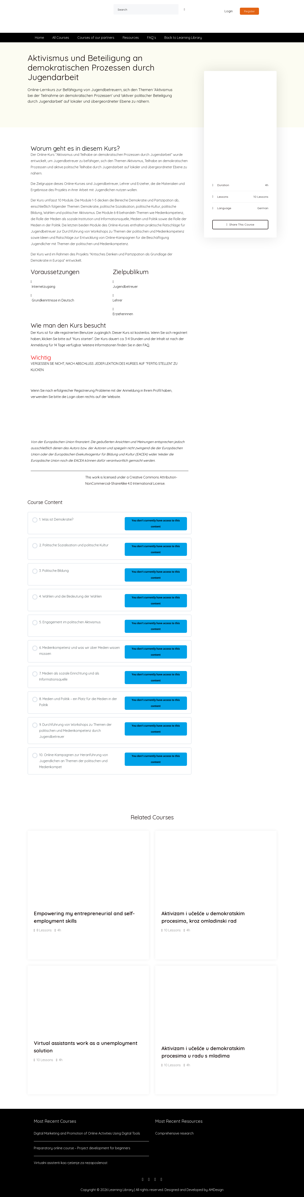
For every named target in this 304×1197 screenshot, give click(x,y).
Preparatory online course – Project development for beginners (82, 1148)
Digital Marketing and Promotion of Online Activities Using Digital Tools (87, 1133)
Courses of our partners (95, 37)
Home (39, 37)
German (262, 208)
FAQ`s (151, 37)
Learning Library (121, 1190)
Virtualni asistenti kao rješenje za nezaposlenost (70, 1163)
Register (249, 11)
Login (229, 11)
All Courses (60, 37)
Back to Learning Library (183, 37)
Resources (131, 37)
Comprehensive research (174, 1133)
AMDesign (216, 1190)
